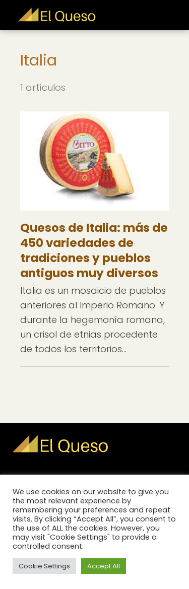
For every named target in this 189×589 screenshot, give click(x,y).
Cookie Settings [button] (44, 566)
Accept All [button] (103, 566)
